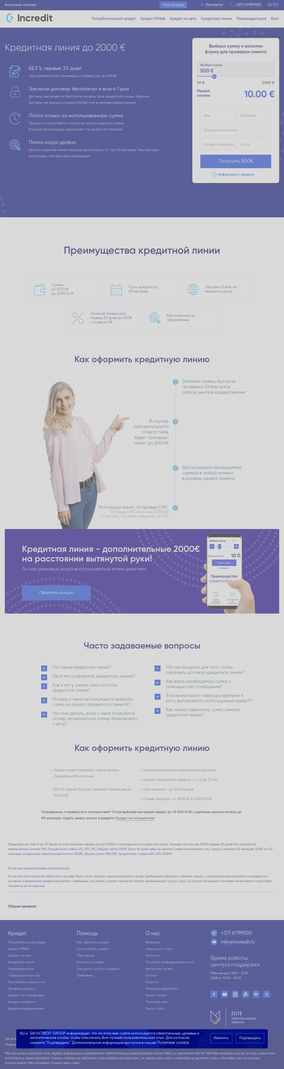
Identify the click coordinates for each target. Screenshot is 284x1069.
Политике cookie (173, 1043)
